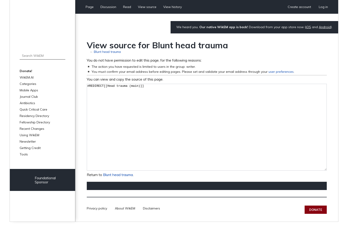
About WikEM (125, 225)
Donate (315, 227)
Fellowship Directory (35, 122)
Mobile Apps (29, 90)
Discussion (108, 7)
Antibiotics (27, 103)
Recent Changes (32, 129)
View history (172, 7)
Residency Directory (34, 116)
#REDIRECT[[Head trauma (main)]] (207, 136)
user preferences (281, 72)
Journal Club (29, 97)
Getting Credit (30, 148)
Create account (299, 7)
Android (325, 27)
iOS (308, 27)
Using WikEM (29, 135)
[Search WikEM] (42, 56)
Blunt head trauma (107, 52)
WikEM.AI (27, 77)
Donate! (26, 71)
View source (147, 7)
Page (90, 7)
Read (127, 7)
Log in (323, 7)
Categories (28, 84)
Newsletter (28, 141)
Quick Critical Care (33, 109)
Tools (24, 154)
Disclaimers (151, 225)
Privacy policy (97, 225)
